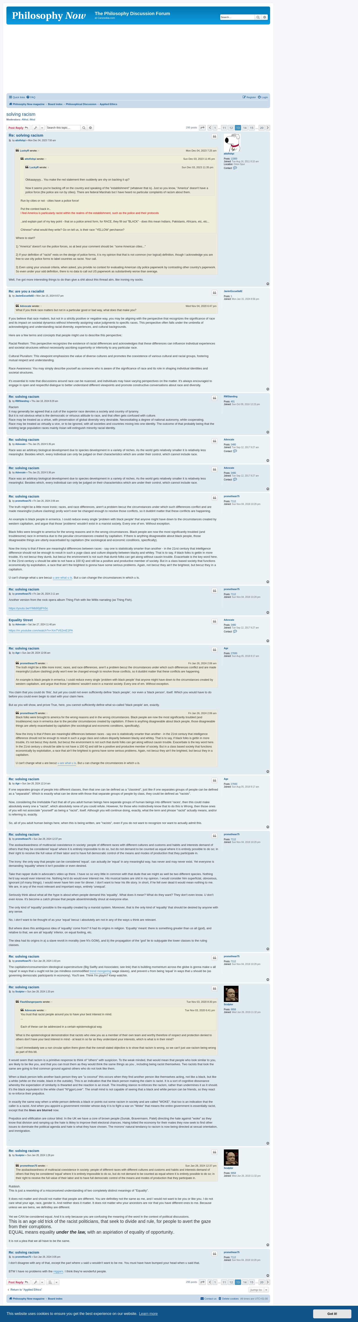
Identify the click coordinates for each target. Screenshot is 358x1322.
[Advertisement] (138, 59)
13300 (234, 158)
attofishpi (229, 153)
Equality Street (21, 620)
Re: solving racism (26, 135)
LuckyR (24, 150)
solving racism (20, 114)
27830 (234, 653)
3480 (233, 444)
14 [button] (245, 128)
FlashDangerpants (31, 1001)
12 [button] (231, 128)
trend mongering (100, 971)
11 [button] (224, 128)
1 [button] (215, 128)
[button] (202, 127)
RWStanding (230, 396)
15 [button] (251, 128)
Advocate (25, 306)
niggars (58, 1271)
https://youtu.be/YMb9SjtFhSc (28, 608)
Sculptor (228, 1004)
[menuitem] (30, 97)
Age (226, 648)
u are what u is (62, 577)
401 (233, 401)
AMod (25, 119)
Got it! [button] (332, 1314)
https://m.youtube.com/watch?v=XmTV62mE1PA (41, 630)
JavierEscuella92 (233, 291)
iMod (32, 119)
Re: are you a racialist (26, 291)
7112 (233, 501)
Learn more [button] (148, 1314)
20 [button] (261, 128)
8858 (233, 1009)
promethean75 (231, 496)
